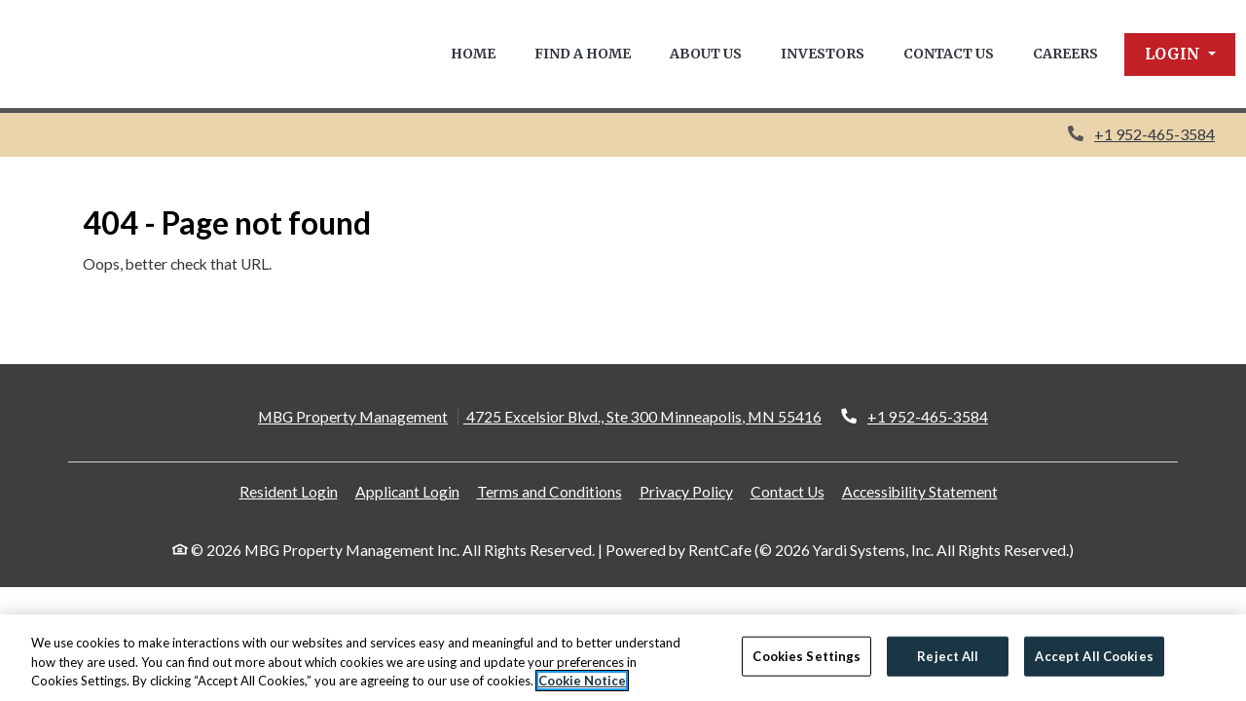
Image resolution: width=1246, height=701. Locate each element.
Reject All (947, 655)
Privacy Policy (686, 491)
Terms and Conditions (549, 491)
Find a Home (582, 53)
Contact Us (948, 53)
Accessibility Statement (920, 491)
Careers (1065, 53)
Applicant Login (407, 491)
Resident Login (288, 491)
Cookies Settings (806, 655)
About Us (706, 53)
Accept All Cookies (1094, 655)
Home (473, 53)
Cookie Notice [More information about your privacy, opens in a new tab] (582, 681)
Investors (822, 53)
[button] (1180, 54)
